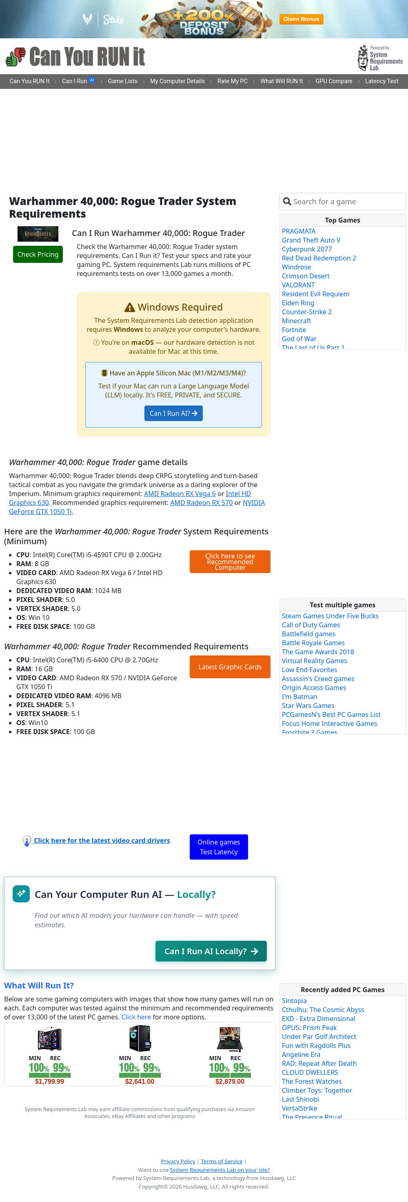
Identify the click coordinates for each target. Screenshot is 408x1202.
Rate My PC (232, 81)
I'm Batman (299, 696)
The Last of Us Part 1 (313, 347)
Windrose (296, 266)
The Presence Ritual (312, 1117)
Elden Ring (298, 302)
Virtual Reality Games (314, 660)
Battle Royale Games (313, 642)
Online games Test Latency (218, 847)
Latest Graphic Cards (230, 666)
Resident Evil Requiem (316, 293)
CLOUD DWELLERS (310, 1072)
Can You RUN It (29, 81)
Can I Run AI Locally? (211, 951)
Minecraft (296, 320)
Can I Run (78, 81)
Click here (136, 1016)
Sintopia (294, 1000)
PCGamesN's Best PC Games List (331, 714)
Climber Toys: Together (317, 1090)
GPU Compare (334, 81)
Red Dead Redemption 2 (319, 258)
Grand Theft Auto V (311, 240)
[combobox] (347, 201)
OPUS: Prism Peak (309, 1027)
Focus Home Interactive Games (329, 723)
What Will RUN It (281, 81)
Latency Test (381, 81)
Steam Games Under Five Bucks (330, 615)
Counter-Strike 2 (307, 311)
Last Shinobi (300, 1099)
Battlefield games (308, 633)
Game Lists (122, 81)
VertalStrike (299, 1108)
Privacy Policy (178, 1161)
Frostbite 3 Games (309, 732)
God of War (299, 338)
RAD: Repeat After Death (319, 1063)
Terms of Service (222, 1161)
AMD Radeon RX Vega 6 (180, 493)
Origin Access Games (314, 687)
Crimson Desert (306, 275)
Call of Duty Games (311, 624)
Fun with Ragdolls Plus (316, 1045)
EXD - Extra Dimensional (318, 1018)
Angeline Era (301, 1054)
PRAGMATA (299, 231)
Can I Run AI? (173, 413)
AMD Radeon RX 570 (201, 502)
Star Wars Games (308, 705)
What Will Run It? (39, 985)
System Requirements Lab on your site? (220, 1169)
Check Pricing (37, 254)
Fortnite (294, 329)
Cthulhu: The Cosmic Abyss (323, 1009)
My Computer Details (177, 81)
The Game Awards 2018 (318, 651)
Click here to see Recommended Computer (230, 561)
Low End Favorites (309, 669)
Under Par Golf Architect (319, 1036)
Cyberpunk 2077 (307, 249)
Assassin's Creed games (318, 678)
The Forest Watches (311, 1081)
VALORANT (298, 284)
